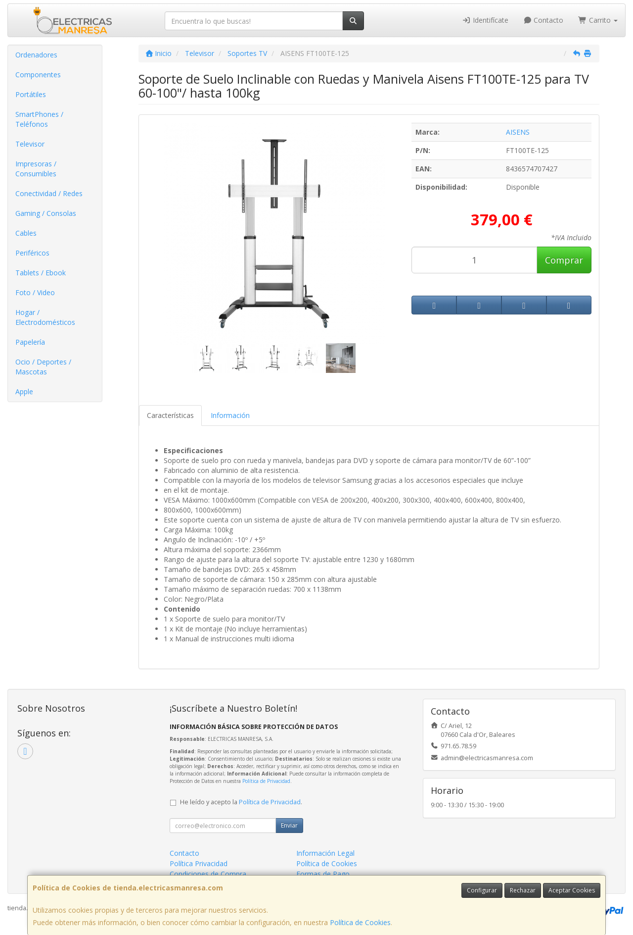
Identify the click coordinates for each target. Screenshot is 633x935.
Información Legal (325, 853)
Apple (24, 391)
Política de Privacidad (266, 781)
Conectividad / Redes (49, 193)
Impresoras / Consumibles (35, 168)
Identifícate (485, 20)
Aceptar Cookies (571, 890)
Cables (26, 233)
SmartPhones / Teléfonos (39, 119)
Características (170, 415)
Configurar (482, 890)
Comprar (564, 260)
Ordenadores (36, 54)
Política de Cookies (360, 922)
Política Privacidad (198, 863)
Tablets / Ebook (40, 272)
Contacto (543, 20)
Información (230, 415)
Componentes (38, 74)
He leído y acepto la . (241, 802)
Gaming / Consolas (45, 213)
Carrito (598, 20)
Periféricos (32, 253)
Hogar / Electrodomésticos (45, 317)
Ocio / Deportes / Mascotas (43, 366)
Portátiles (30, 94)
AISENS (518, 132)
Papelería (30, 342)
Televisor (30, 144)
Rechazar (523, 890)
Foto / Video (35, 292)
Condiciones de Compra (208, 874)
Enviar (289, 825)
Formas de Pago (323, 874)
